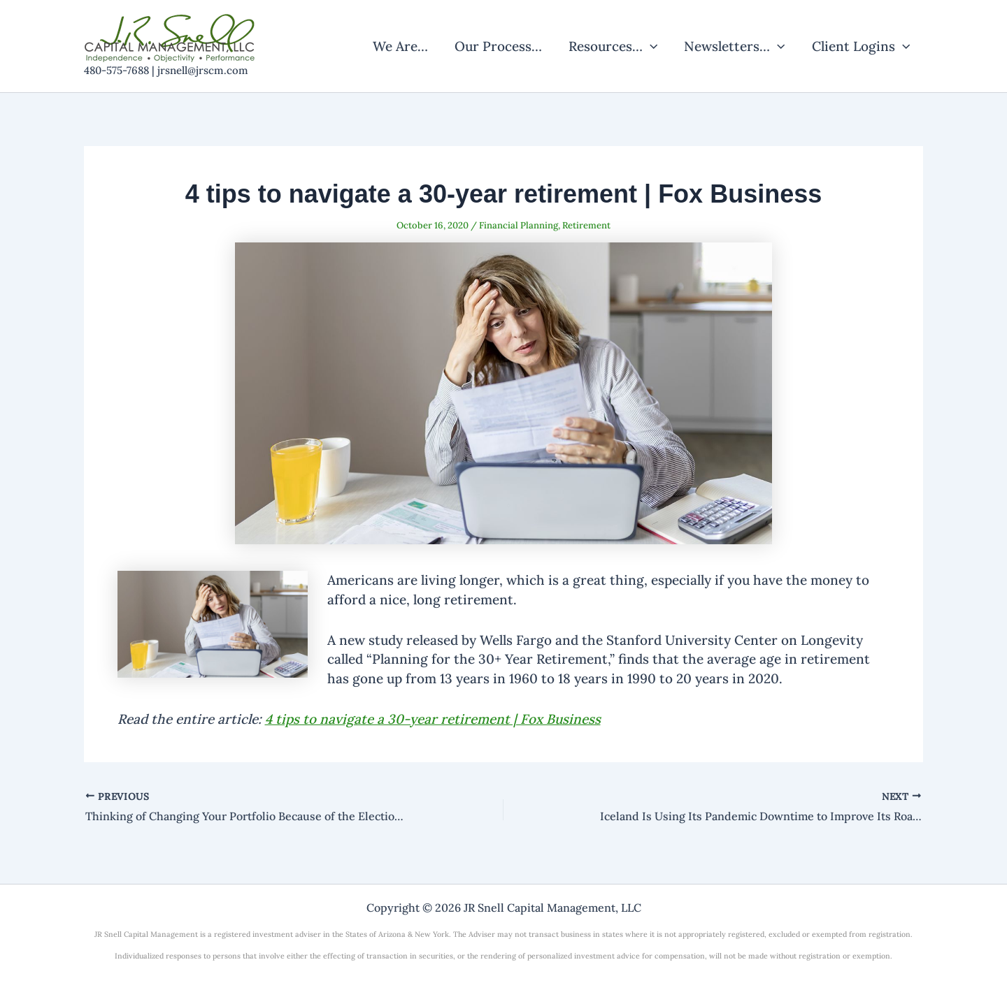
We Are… (400, 46)
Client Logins (861, 46)
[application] (650, 46)
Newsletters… (734, 46)
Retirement (586, 225)
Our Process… (498, 46)
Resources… (613, 46)
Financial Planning (518, 225)
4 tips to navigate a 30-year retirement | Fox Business (433, 719)
